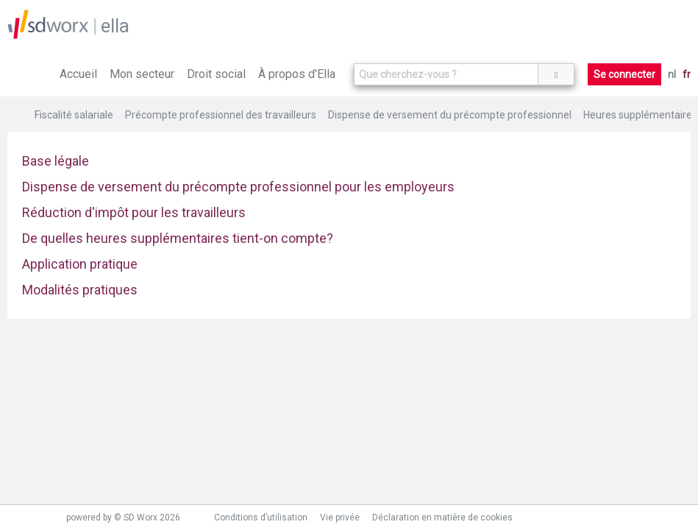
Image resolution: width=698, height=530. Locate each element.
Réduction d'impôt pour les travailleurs (134, 212)
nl (672, 74)
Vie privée (340, 517)
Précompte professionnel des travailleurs (220, 115)
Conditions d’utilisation (260, 517)
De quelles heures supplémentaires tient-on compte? (177, 238)
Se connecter (624, 74)
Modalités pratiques (80, 289)
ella (115, 26)
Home (17, 115)
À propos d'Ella (296, 74)
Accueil (78, 74)
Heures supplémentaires (640, 115)
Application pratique (80, 264)
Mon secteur (142, 74)
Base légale (55, 161)
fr (687, 74)
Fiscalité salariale (74, 115)
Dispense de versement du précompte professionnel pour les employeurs (238, 186)
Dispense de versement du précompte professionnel (449, 115)
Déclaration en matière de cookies (442, 517)
